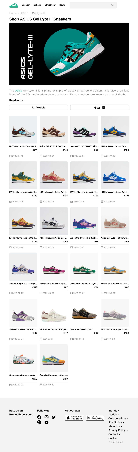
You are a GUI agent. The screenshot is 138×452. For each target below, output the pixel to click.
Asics (18, 90)
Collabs (37, 5)
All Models (38, 107)
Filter (99, 108)
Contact (113, 434)
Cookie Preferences (115, 440)
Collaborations (117, 418)
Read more (18, 100)
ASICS (24, 13)
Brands (112, 410)
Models (112, 414)
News (62, 5)
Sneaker (26, 5)
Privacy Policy (117, 430)
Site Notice (115, 422)
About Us (114, 426)
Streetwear (50, 5)
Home (13, 13)
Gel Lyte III (38, 13)
